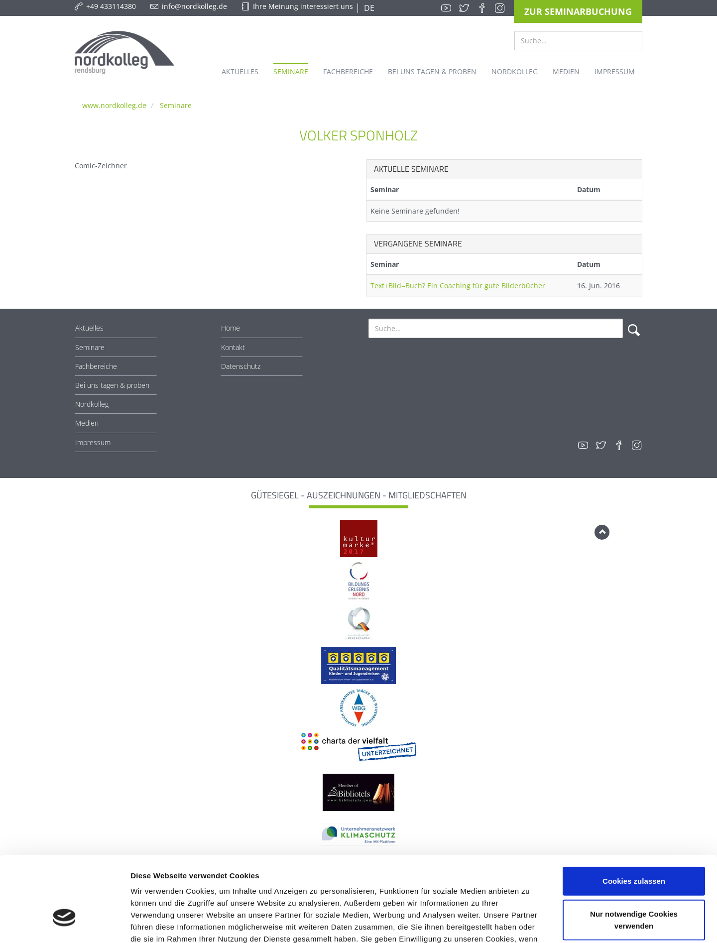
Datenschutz (240, 366)
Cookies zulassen (633, 813)
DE (368, 7)
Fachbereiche (96, 366)
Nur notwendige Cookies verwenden (634, 852)
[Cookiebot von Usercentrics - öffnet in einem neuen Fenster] (64, 923)
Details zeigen (529, 923)
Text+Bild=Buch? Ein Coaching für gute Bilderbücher (457, 285)
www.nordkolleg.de (114, 105)
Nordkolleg (92, 404)
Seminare (176, 105)
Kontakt (233, 347)
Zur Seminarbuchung (578, 11)
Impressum (93, 442)
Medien (87, 423)
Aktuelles (89, 328)
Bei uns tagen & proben (112, 385)
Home (230, 328)
